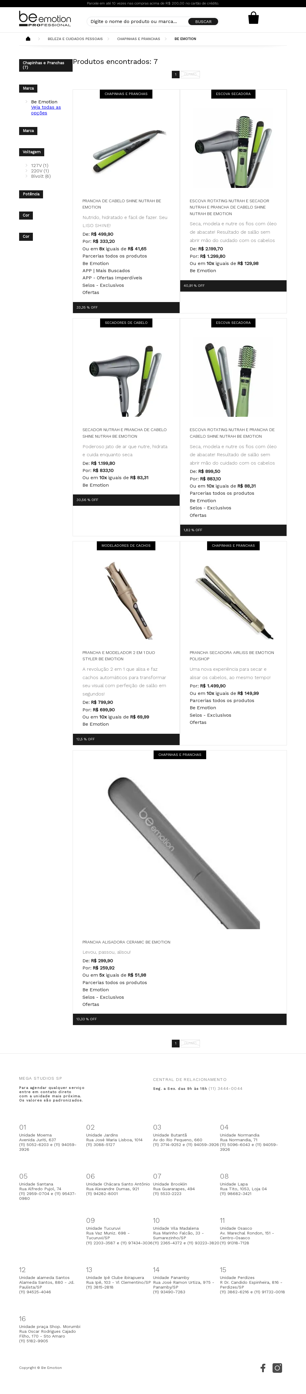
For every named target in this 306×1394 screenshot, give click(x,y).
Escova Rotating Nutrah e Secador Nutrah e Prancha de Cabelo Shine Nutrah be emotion (229, 207)
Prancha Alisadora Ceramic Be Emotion (126, 942)
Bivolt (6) (41, 176)
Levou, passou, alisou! (106, 952)
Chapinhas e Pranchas (138, 39)
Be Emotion (185, 39)
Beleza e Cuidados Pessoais (75, 39)
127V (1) (39, 165)
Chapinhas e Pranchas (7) (43, 65)
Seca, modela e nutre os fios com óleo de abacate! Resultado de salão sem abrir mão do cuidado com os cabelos (233, 232)
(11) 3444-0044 (226, 1088)
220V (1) (40, 171)
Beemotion (28, 39)
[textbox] (153, 21)
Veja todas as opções (46, 109)
